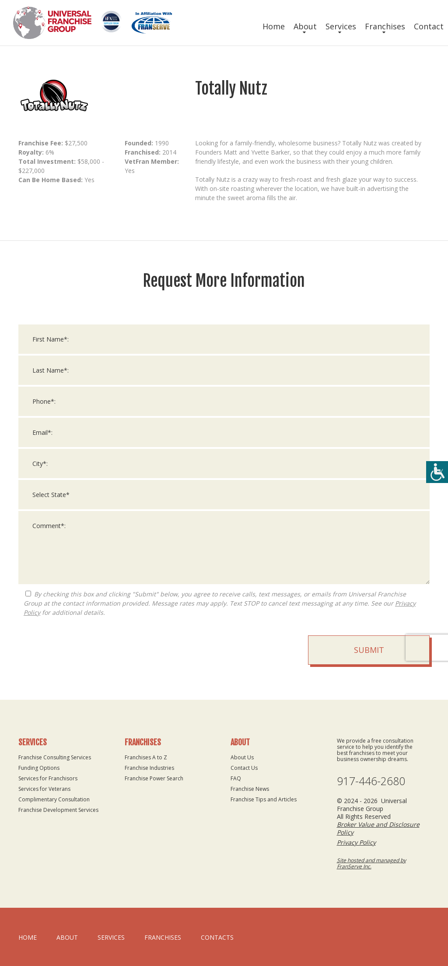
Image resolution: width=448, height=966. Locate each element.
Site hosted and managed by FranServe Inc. (371, 863)
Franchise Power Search (154, 778)
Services (341, 26)
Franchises (385, 26)
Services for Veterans (44, 789)
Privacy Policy (356, 842)
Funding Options (39, 768)
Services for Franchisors (47, 778)
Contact (429, 26)
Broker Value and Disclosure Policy (378, 828)
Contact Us (244, 768)
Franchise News (250, 789)
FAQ (236, 778)
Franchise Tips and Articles (264, 799)
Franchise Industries (149, 768)
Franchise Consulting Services (54, 757)
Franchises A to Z (146, 757)
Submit (369, 650)
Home (273, 26)
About (305, 26)
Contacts (217, 937)
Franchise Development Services (58, 810)
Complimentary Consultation (54, 799)
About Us (242, 757)
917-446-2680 (371, 781)
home (27, 937)
